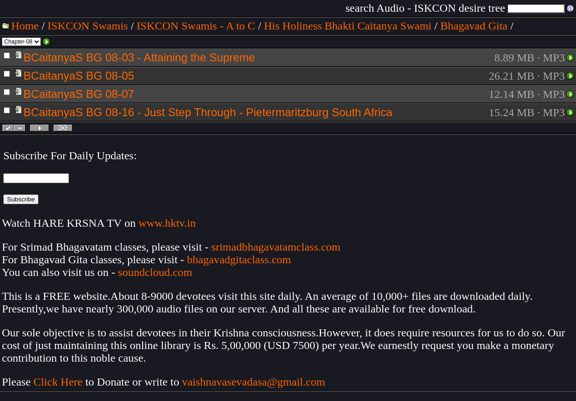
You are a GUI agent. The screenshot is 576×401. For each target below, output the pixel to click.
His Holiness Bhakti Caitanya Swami (348, 26)
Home (25, 26)
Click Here (58, 382)
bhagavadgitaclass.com (239, 259)
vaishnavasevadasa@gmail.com (255, 382)
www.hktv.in (167, 223)
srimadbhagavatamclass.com (276, 247)
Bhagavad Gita (474, 26)
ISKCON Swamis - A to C (195, 26)
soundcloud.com (155, 272)
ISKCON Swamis (87, 26)
